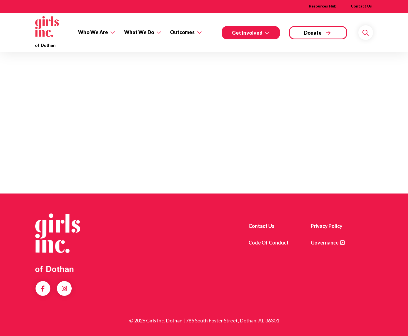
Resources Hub (322, 6)
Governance (325, 243)
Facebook (42, 288)
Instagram (64, 288)
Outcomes (182, 32)
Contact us (261, 226)
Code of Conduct (269, 243)
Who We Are (93, 32)
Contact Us (361, 6)
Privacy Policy (326, 226)
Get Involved (247, 33)
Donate (313, 33)
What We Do (139, 32)
